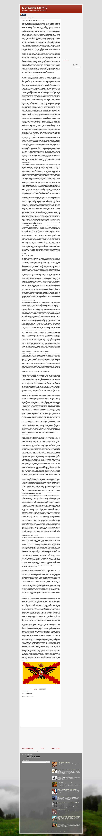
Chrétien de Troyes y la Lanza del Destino (65, 782)
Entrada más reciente (27, 748)
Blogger (64, 831)
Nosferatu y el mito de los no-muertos (64, 776)
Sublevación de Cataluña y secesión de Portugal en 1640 (68, 816)
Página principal (66, 60)
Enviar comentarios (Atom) (32, 751)
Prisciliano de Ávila (61, 809)
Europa (27, 690)
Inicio (42, 748)
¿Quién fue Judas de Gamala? (63, 762)
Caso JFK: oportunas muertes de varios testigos (67, 789)
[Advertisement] (41, 737)
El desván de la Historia (34, 7)
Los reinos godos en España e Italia (64, 796)
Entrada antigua (55, 748)
